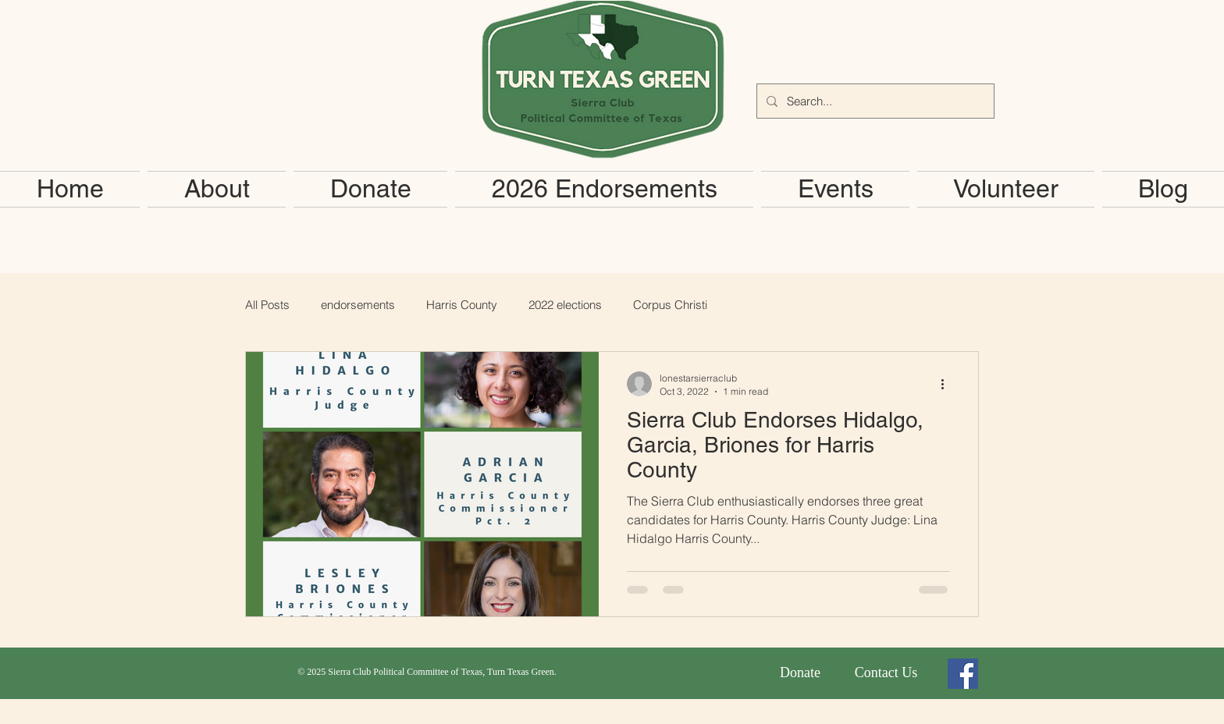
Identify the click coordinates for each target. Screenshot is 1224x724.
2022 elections (565, 304)
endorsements (358, 304)
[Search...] (874, 101)
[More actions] (947, 383)
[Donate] (800, 673)
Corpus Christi (670, 304)
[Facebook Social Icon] (963, 673)
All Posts (267, 304)
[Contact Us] (886, 673)
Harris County (461, 304)
